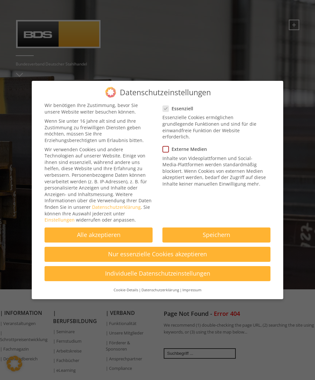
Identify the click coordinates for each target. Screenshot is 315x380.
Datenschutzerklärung (116, 203)
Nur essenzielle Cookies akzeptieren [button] (157, 250)
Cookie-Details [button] (126, 285)
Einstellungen (60, 215)
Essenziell (179, 104)
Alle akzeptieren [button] (98, 230)
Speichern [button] (216, 230)
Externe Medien (186, 145)
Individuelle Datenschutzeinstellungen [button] (157, 269)
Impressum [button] (191, 285)
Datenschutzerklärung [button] (160, 285)
